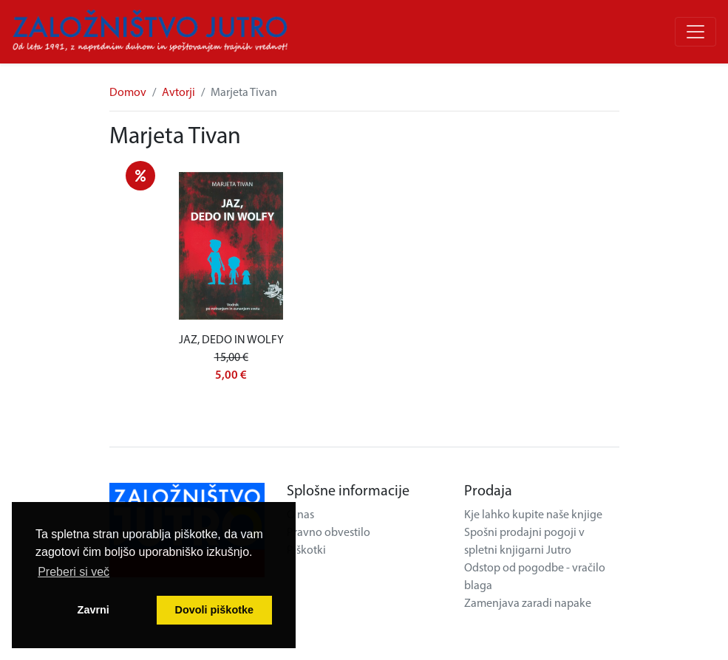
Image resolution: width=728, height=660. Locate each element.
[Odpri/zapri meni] (695, 32)
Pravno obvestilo (328, 533)
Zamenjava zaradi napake (527, 604)
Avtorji (178, 93)
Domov (127, 93)
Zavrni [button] (93, 610)
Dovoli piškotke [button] (214, 610)
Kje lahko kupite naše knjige (533, 515)
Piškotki (306, 551)
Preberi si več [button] (73, 572)
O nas (300, 515)
